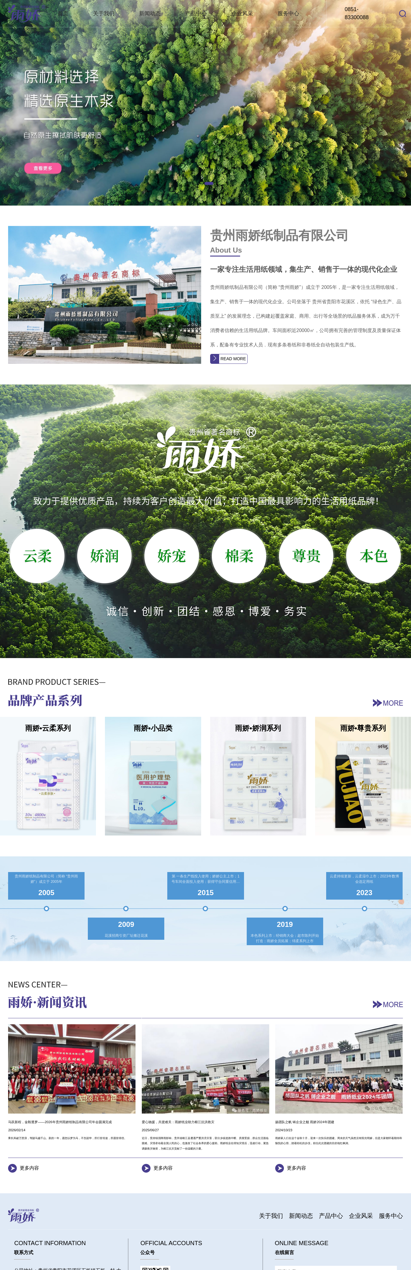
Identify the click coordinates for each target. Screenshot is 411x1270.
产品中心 (196, 13)
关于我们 (104, 13)
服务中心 (288, 13)
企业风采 (242, 13)
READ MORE (233, 358)
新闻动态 (150, 13)
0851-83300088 (357, 13)
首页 (63, 13)
